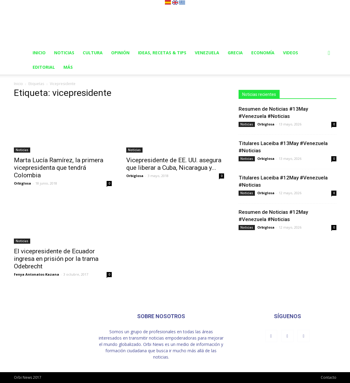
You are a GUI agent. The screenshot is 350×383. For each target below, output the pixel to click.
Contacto (328, 377)
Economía (263, 52)
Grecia (235, 52)
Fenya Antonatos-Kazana (36, 274)
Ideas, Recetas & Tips (162, 52)
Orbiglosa (22, 183)
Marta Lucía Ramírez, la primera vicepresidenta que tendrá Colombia (58, 168)
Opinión (120, 52)
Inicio (39, 52)
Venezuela (207, 52)
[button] (329, 53)
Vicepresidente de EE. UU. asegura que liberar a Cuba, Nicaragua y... (173, 164)
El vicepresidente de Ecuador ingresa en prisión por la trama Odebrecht (56, 259)
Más (68, 67)
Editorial (44, 67)
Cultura (93, 52)
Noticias (64, 52)
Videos (290, 52)
